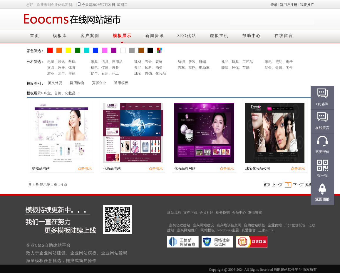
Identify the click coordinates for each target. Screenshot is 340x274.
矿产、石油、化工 (105, 73)
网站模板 (208, 230)
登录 (273, 5)
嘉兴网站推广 (187, 230)
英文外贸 (55, 83)
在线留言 (283, 36)
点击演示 (85, 168)
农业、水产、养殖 (61, 73)
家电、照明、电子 (279, 62)
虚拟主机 (219, 36)
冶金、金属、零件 (279, 68)
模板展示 (122, 36)
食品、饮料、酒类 (148, 68)
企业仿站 (275, 225)
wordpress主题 (228, 230)
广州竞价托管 (295, 225)
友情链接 (255, 212)
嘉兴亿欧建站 (179, 225)
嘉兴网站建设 (203, 225)
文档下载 (190, 212)
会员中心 (239, 212)
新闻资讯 (154, 36)
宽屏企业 (99, 83)
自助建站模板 (254, 225)
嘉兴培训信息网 (229, 225)
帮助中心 (251, 36)
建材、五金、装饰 (148, 62)
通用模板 (121, 83)
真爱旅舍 (249, 230)
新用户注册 (288, 5)
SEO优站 (186, 36)
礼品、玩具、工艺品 (237, 62)
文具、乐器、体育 (61, 68)
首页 (34, 36)
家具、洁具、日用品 (107, 62)
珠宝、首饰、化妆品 (150, 73)
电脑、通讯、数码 (61, 62)
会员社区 (207, 212)
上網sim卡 (266, 230)
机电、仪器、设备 (105, 68)
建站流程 (174, 212)
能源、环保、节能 (235, 68)
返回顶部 (322, 199)
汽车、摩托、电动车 (194, 68)
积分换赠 (223, 212)
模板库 (60, 36)
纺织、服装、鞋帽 (192, 62)
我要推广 (307, 5)
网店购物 (77, 83)
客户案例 (90, 36)
